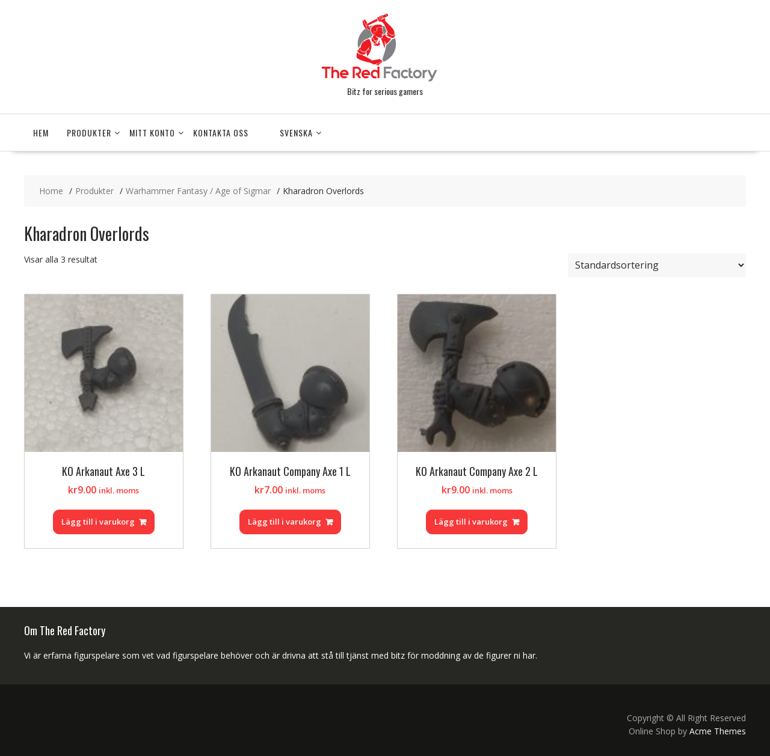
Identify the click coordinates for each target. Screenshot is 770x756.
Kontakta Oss (220, 132)
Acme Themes (717, 731)
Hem (41, 132)
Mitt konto (152, 132)
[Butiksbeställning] (657, 265)
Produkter (89, 132)
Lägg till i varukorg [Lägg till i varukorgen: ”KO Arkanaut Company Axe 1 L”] (284, 521)
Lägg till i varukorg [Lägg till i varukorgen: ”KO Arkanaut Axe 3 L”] (98, 521)
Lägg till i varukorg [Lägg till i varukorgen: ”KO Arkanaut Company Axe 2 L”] (471, 521)
